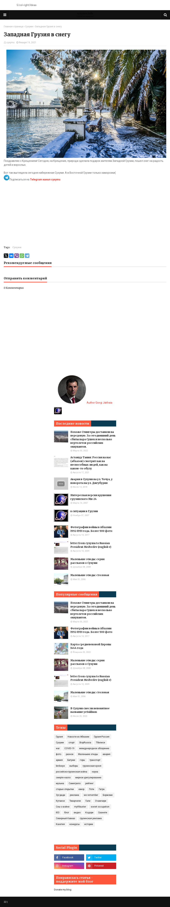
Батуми (71, 760)
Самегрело (75, 783)
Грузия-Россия (101, 736)
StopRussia (85, 742)
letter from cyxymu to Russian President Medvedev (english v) (90, 545)
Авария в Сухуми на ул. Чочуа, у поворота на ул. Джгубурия (91, 481)
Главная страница (13, 26)
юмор (81, 789)
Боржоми (108, 795)
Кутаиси (60, 801)
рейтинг (89, 783)
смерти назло (63, 777)
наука (95, 771)
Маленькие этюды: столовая (89, 575)
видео (77, 812)
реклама (74, 795)
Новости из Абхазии (78, 736)
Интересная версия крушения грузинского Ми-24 (90, 497)
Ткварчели (75, 801)
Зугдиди (60, 795)
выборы (73, 766)
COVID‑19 (69, 748)
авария (106, 754)
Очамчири (100, 801)
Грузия (59, 736)
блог (66, 812)
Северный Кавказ (65, 818)
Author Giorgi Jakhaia (85, 402)
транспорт (95, 760)
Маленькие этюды (88, 754)
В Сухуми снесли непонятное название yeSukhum (90, 710)
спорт (72, 742)
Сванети (102, 812)
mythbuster (80, 806)
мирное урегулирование (88, 777)
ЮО (57, 812)
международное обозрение (94, 748)
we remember (91, 795)
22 (5, 902)
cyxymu (10, 42)
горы (82, 760)
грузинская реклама (91, 818)
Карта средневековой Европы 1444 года (90, 646)
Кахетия (60, 824)
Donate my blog (62, 889)
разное (69, 754)
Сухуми (29, 26)
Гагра (101, 789)
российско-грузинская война (71, 771)
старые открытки (65, 789)
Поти (91, 789)
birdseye (60, 766)
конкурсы (74, 824)
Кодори (89, 812)
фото (58, 754)
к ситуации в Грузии (84, 511)
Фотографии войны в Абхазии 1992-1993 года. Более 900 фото (91, 529)
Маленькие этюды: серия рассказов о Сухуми (87, 561)
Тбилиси (100, 742)
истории (88, 824)
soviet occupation (100, 806)
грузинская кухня (92, 766)
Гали (87, 801)
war (58, 748)
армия (59, 760)
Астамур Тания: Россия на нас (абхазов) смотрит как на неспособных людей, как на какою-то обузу (90, 463)
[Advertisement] (85, 215)
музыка (60, 783)
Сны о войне (62, 806)
